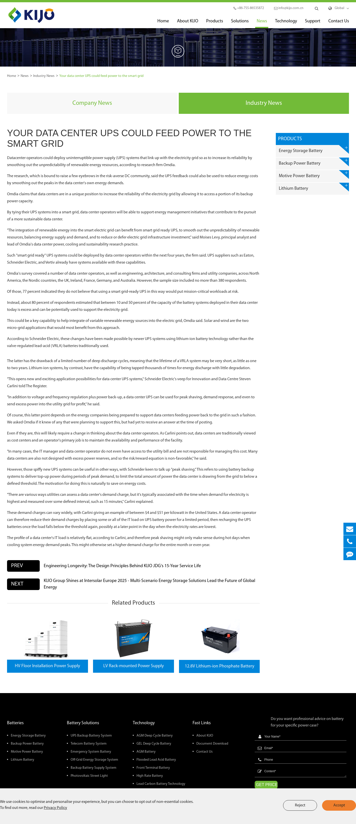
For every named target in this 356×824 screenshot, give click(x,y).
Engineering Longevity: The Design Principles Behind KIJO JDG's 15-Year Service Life (122, 566)
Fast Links (202, 723)
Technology (286, 23)
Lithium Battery (314, 187)
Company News (92, 103)
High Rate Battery (150, 776)
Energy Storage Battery (314, 149)
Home (163, 23)
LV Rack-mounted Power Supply (133, 666)
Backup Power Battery (314, 162)
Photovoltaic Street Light (89, 776)
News (262, 23)
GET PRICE (267, 785)
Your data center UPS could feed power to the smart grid (101, 76)
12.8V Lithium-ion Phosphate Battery (219, 666)
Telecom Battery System (89, 744)
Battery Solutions (83, 723)
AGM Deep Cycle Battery (155, 736)
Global (339, 8)
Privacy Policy (55, 808)
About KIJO (187, 23)
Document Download (212, 744)
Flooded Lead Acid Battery (156, 760)
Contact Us (338, 23)
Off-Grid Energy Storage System (94, 760)
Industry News (44, 76)
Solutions (240, 23)
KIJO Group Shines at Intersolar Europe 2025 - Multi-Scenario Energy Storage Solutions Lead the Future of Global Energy (149, 584)
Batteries (15, 723)
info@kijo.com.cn (288, 8)
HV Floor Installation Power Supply (47, 666)
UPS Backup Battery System (91, 736)
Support (312, 23)
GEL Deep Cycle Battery (154, 744)
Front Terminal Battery (153, 768)
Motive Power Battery (314, 174)
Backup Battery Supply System (93, 768)
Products (214, 23)
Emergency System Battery (91, 752)
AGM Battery (146, 752)
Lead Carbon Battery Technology (161, 784)
